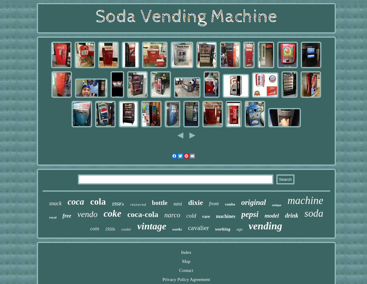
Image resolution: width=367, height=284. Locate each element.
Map (186, 261)
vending (265, 225)
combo (230, 204)
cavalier (198, 227)
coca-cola (142, 214)
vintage (151, 226)
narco (172, 215)
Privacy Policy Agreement (186, 279)
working (222, 229)
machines (225, 216)
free (67, 216)
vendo (87, 214)
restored (138, 205)
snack (55, 203)
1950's (118, 204)
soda (313, 213)
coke (112, 213)
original (253, 202)
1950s (110, 229)
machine (306, 200)
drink (291, 215)
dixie (195, 202)
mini (177, 203)
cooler (126, 229)
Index (186, 252)
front (214, 203)
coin (94, 228)
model (272, 215)
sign (240, 229)
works (177, 229)
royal (52, 217)
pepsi (250, 214)
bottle (159, 202)
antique (277, 205)
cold (191, 215)
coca (76, 201)
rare (206, 216)
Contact (186, 270)
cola (98, 201)
